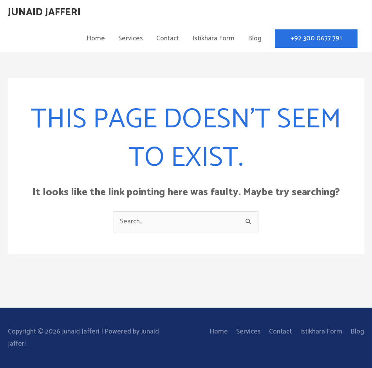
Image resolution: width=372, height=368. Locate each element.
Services (130, 38)
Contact (167, 38)
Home (96, 38)
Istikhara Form (213, 38)
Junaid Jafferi (44, 12)
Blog (255, 38)
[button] (316, 38)
